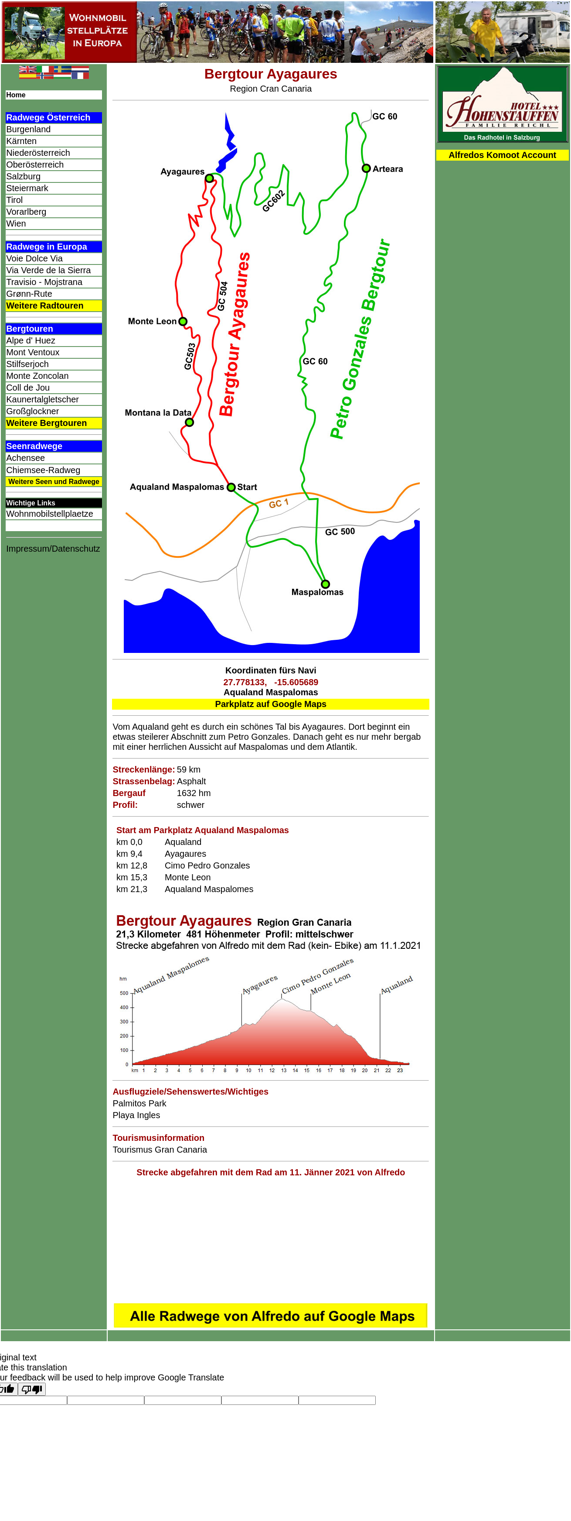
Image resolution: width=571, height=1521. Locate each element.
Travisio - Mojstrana (44, 282)
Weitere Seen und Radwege (53, 481)
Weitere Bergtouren (46, 423)
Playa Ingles (136, 1115)
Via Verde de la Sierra (48, 270)
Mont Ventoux (32, 352)
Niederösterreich (38, 153)
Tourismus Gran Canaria (159, 1149)
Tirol (14, 200)
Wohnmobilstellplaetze (49, 513)
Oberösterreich (35, 164)
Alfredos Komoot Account (502, 155)
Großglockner (32, 411)
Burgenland (28, 129)
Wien (16, 223)
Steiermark (27, 188)
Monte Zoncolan (37, 376)
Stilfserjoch (27, 364)
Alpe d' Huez (30, 340)
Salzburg (23, 176)
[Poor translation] (32, 1389)
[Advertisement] (270, 1240)
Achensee (25, 458)
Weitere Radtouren (44, 305)
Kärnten (21, 141)
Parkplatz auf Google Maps (271, 704)
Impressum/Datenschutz (53, 548)
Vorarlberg (26, 211)
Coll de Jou (28, 387)
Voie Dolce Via (34, 258)
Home (15, 95)
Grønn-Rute (29, 294)
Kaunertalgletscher (42, 399)
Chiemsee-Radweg (43, 470)
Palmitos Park (139, 1103)
